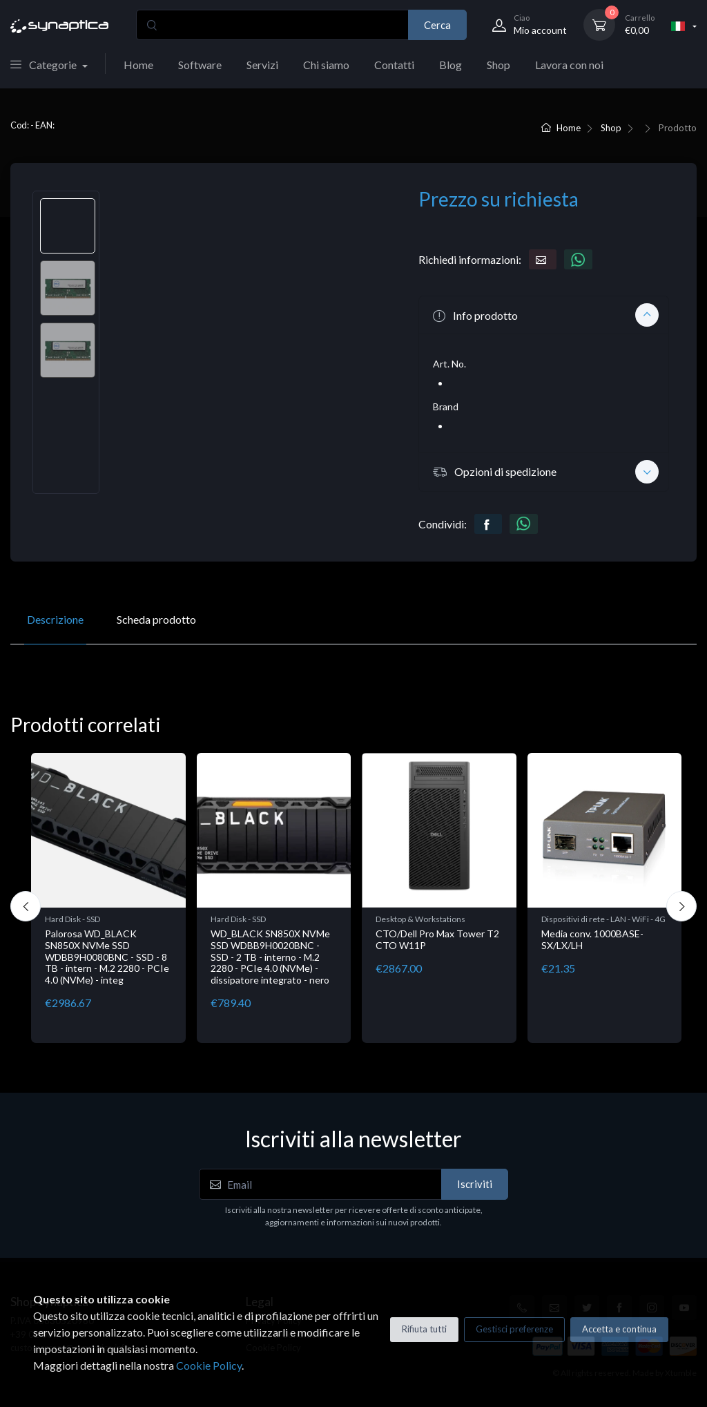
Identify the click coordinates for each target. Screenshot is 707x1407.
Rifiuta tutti (424, 1328)
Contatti (394, 64)
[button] (543, 315)
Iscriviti (474, 1184)
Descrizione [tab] (55, 619)
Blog (450, 64)
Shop (498, 64)
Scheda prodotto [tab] (156, 619)
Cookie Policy (209, 1365)
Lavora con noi (569, 64)
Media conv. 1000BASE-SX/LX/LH (592, 939)
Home (138, 64)
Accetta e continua (619, 1328)
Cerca (437, 25)
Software (200, 64)
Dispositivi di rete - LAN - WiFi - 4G (603, 919)
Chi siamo (326, 64)
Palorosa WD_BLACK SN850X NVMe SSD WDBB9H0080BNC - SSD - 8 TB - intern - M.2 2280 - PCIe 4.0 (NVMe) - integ (107, 957)
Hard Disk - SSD (72, 919)
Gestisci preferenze (514, 1328)
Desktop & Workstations (420, 919)
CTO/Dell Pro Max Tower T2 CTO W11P (437, 939)
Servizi (262, 64)
